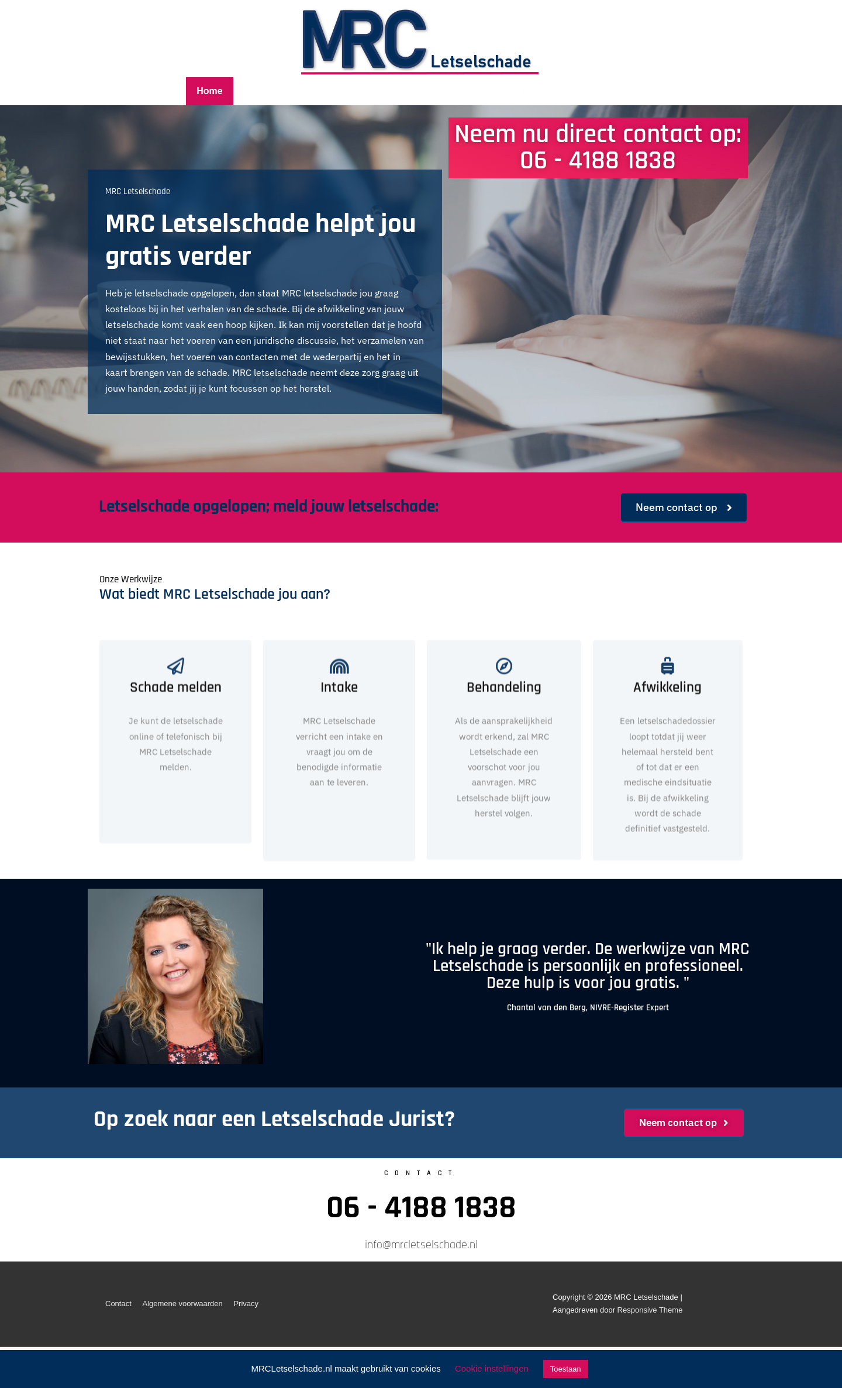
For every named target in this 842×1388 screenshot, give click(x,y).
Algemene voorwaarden (182, 1303)
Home (209, 91)
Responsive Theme (650, 1310)
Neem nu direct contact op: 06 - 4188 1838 (597, 148)
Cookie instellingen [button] (492, 1368)
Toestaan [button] (565, 1369)
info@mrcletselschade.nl (421, 1244)
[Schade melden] (175, 727)
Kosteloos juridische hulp (311, 90)
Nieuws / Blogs (556, 91)
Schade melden (176, 748)
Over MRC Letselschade (447, 91)
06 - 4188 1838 (421, 1207)
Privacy (245, 1303)
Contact (629, 91)
